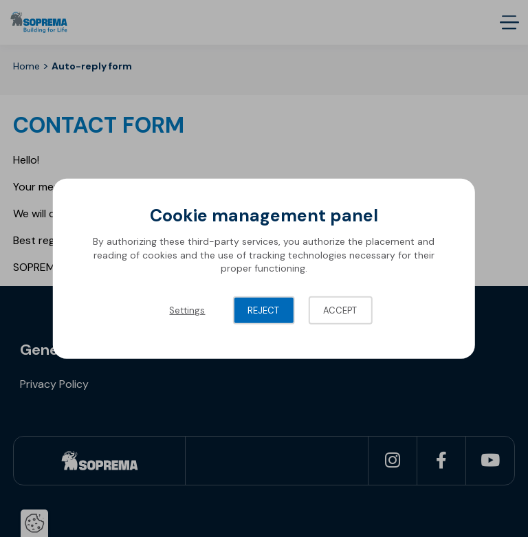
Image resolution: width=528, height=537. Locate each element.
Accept (340, 310)
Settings (187, 310)
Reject (263, 310)
